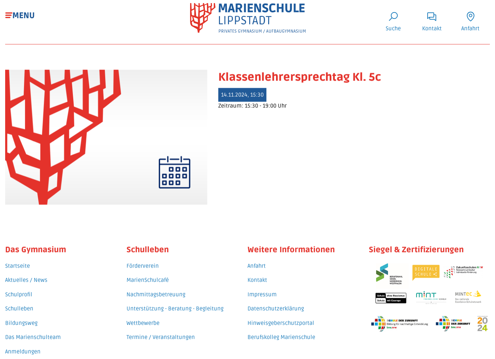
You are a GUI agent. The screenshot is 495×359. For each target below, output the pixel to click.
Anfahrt (257, 261)
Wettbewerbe (143, 318)
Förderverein (142, 261)
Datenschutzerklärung (276, 304)
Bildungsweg (21, 318)
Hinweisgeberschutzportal (281, 318)
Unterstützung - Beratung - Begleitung (174, 304)
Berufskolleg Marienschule (281, 332)
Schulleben (19, 304)
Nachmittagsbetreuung (155, 289)
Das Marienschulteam (33, 332)
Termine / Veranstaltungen (160, 332)
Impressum (262, 289)
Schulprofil (18, 289)
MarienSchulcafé (147, 275)
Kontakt (257, 275)
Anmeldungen (23, 347)
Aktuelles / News (26, 275)
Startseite (17, 261)
